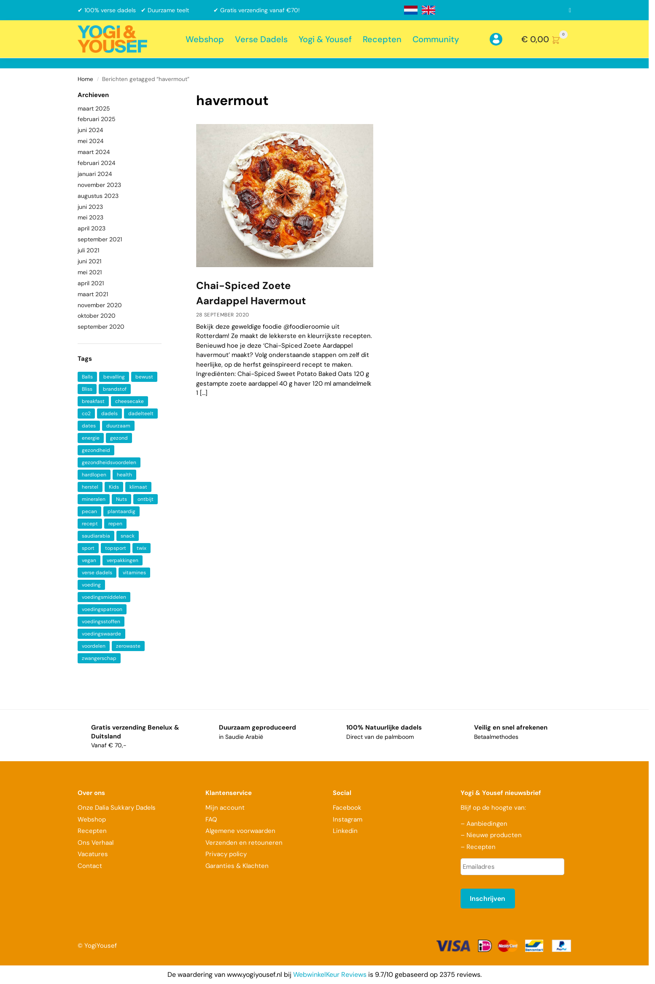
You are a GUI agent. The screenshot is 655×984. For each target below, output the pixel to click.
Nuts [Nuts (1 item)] (121, 499)
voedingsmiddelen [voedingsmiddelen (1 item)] (104, 597)
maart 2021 (93, 294)
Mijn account (225, 807)
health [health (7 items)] (124, 474)
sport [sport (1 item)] (88, 548)
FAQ (211, 819)
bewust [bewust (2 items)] (144, 376)
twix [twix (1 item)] (141, 548)
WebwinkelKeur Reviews (330, 974)
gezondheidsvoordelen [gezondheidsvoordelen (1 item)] (109, 462)
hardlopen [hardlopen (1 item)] (94, 474)
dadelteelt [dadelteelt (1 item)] (141, 413)
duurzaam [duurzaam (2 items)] (118, 425)
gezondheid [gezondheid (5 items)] (96, 450)
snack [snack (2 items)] (128, 536)
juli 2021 (88, 250)
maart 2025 (94, 108)
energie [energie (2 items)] (91, 438)
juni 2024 (90, 130)
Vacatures (93, 854)
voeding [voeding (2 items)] (91, 584)
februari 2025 (97, 119)
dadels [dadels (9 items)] (109, 413)
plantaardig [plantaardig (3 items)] (121, 511)
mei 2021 (90, 272)
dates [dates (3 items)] (89, 425)
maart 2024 (94, 152)
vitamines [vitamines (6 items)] (134, 572)
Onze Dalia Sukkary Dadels (117, 807)
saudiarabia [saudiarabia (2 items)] (96, 536)
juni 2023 (90, 207)
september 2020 (101, 326)
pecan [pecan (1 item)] (89, 511)
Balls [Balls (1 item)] (87, 376)
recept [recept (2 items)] (90, 523)
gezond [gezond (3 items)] (119, 438)
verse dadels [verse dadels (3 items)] (97, 572)
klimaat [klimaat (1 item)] (138, 487)
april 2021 (91, 283)
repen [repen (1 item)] (115, 523)
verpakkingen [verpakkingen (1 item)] (122, 560)
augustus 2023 (98, 196)
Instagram (347, 819)
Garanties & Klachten (237, 866)
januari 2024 (95, 174)
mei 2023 (90, 217)
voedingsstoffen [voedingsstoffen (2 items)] (101, 621)
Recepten (92, 831)
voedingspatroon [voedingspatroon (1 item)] (102, 609)
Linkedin (345, 831)
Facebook (347, 807)
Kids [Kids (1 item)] (114, 487)
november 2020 (100, 305)
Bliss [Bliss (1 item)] (87, 389)
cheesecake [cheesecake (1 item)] (129, 401)
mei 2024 (91, 141)
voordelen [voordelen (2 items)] (93, 646)
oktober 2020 (97, 315)
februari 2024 (97, 163)
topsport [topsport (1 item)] (115, 548)
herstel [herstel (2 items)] (90, 487)
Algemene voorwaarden (240, 831)
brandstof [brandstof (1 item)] (115, 389)
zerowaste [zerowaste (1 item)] (128, 646)
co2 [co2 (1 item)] (86, 413)
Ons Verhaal (95, 842)
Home (85, 79)
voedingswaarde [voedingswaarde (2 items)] (101, 633)
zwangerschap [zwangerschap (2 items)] (99, 658)
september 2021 (100, 239)
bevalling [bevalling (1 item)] (114, 376)
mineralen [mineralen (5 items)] (93, 499)
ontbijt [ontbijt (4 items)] (145, 499)
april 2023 (91, 228)
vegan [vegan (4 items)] (89, 560)
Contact (90, 866)
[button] (546, 39)
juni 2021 (89, 261)
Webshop (92, 819)
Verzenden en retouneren (244, 842)
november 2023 (99, 185)
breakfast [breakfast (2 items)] (93, 401)
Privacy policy (226, 854)
